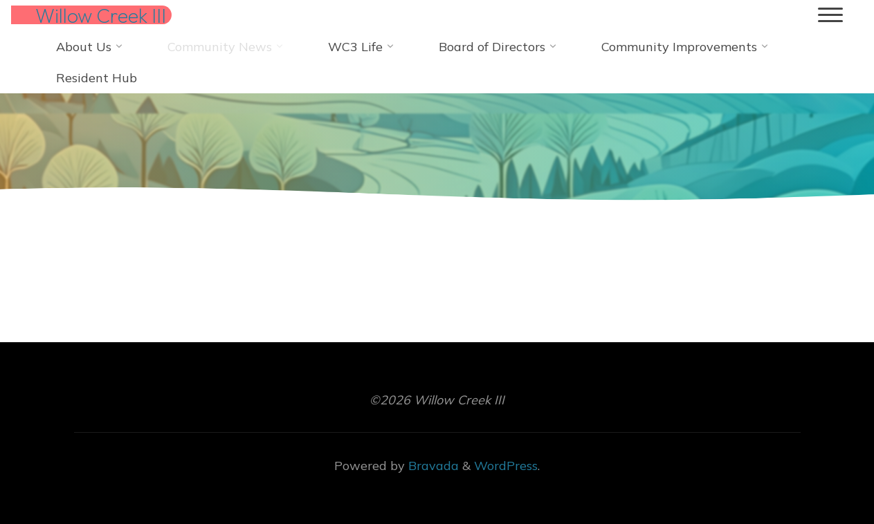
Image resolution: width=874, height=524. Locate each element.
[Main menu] (830, 16)
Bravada (432, 466)
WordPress (506, 466)
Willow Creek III (100, 15)
